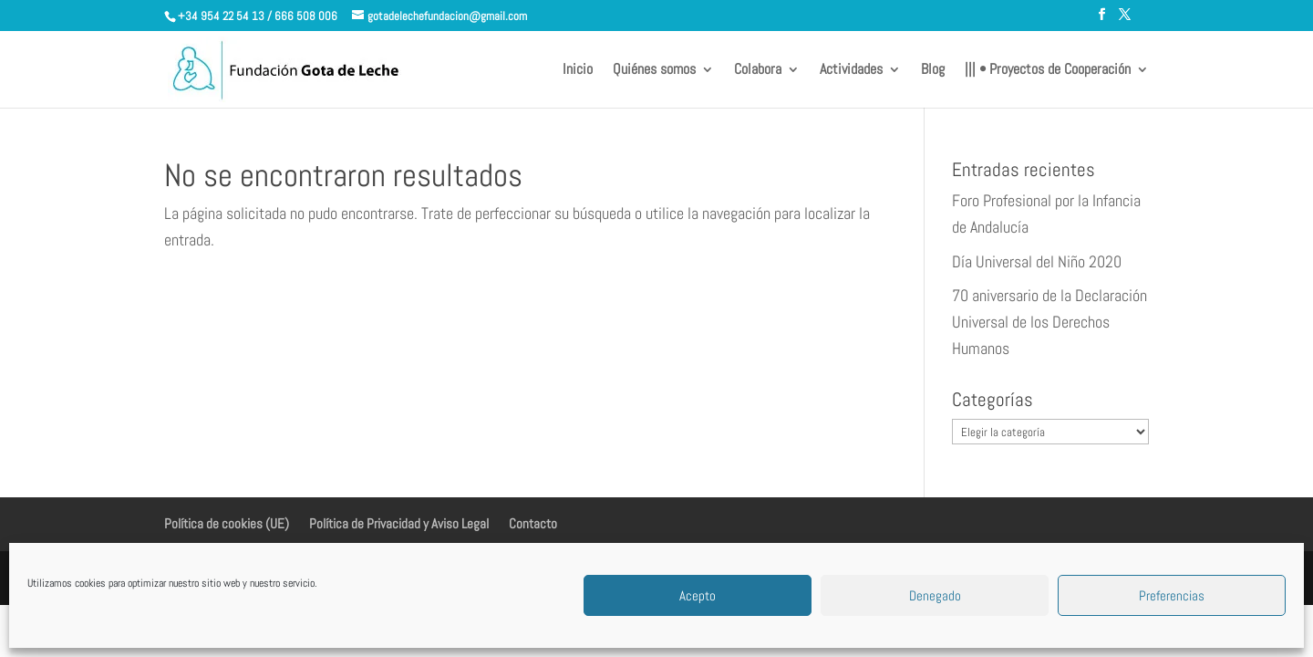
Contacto (533, 523)
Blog (933, 70)
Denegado (935, 595)
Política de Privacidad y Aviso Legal (399, 523)
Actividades (851, 70)
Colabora (757, 70)
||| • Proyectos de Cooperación (1048, 70)
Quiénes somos (654, 70)
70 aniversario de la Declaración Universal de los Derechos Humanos (1049, 322)
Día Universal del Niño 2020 (1037, 261)
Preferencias (1171, 595)
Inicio (578, 70)
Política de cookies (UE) (226, 523)
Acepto (697, 595)
